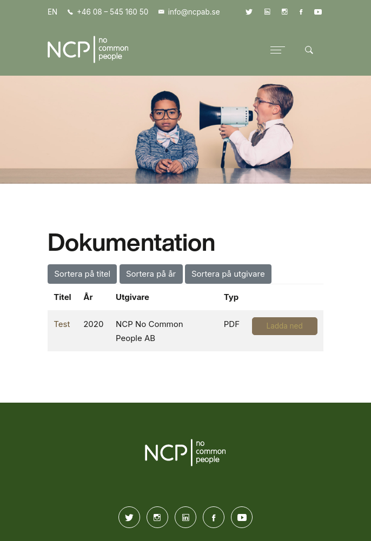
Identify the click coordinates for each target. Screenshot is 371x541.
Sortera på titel (82, 274)
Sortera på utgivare (228, 274)
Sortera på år (151, 274)
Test (62, 324)
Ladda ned (285, 326)
